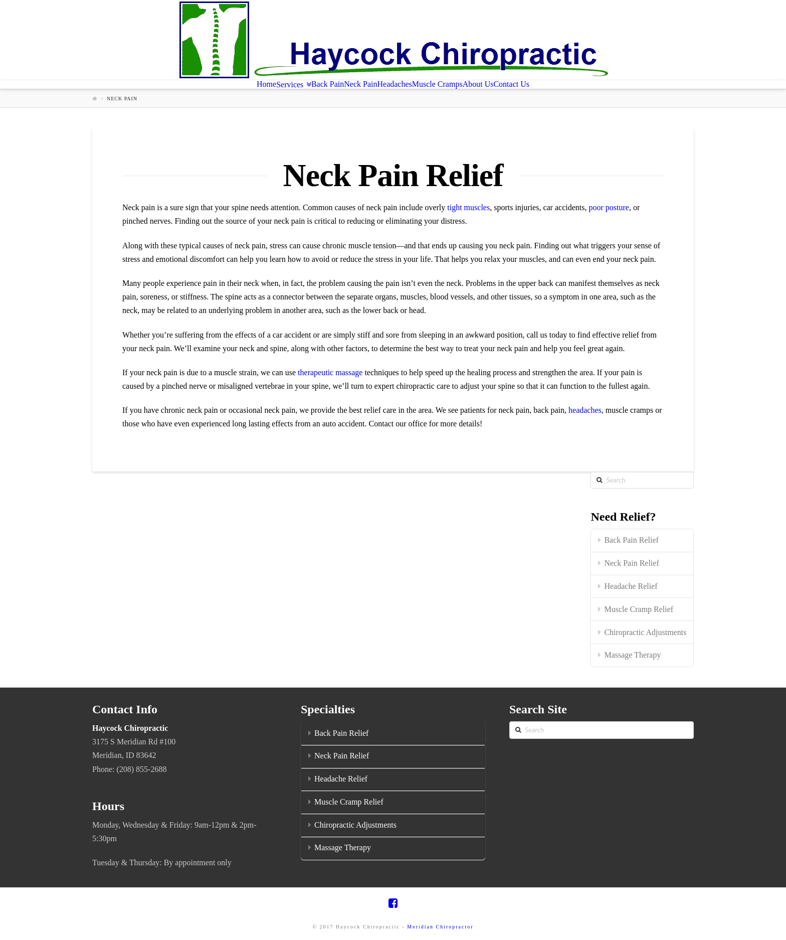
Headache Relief (630, 586)
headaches (585, 410)
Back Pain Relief (631, 540)
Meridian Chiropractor (440, 926)
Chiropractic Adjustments (645, 632)
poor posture (608, 207)
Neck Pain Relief (631, 563)
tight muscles (468, 207)
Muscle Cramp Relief (638, 609)
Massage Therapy (632, 655)
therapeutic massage (330, 372)
